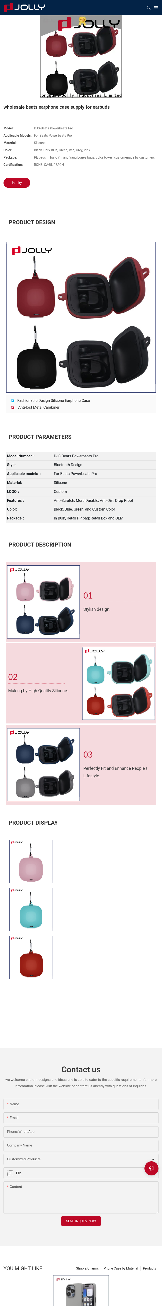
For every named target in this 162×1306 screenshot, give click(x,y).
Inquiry (17, 183)
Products (149, 1268)
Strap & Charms (87, 1268)
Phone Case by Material (121, 1268)
